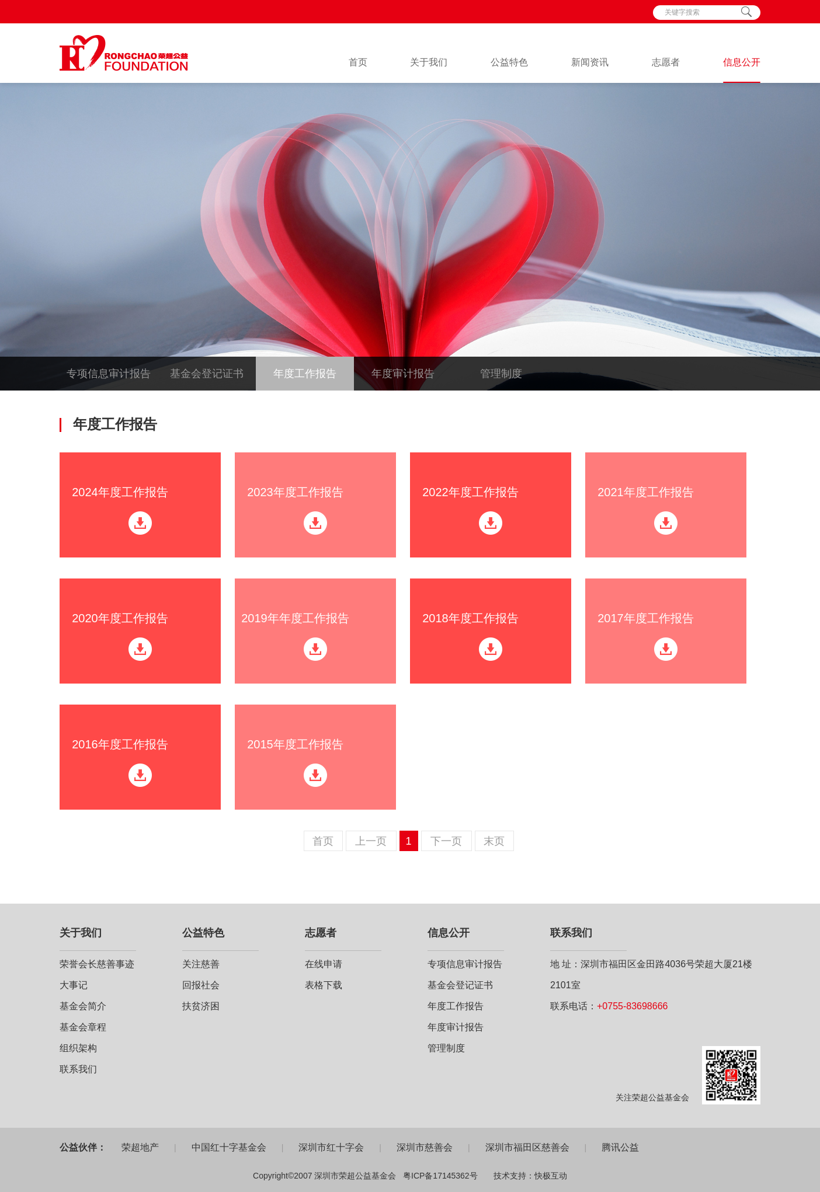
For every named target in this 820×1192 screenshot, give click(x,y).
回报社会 (201, 985)
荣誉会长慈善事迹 (97, 964)
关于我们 (428, 62)
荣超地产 (140, 1147)
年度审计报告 (403, 373)
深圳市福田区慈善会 (527, 1147)
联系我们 (78, 1069)
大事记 (74, 985)
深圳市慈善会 (425, 1147)
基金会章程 (83, 1027)
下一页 (446, 841)
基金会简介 (83, 1006)
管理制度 (501, 373)
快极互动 (550, 1175)
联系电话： (609, 1006)
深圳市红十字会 (331, 1147)
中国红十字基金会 (229, 1147)
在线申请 (323, 964)
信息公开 (741, 62)
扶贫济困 (201, 1006)
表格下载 (323, 985)
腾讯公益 (620, 1147)
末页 (494, 841)
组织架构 (78, 1048)
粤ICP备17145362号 (440, 1175)
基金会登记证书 (207, 373)
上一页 (371, 841)
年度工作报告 (304, 373)
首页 (358, 62)
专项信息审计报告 (109, 373)
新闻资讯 (590, 62)
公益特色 (509, 62)
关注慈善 (201, 964)
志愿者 (666, 62)
